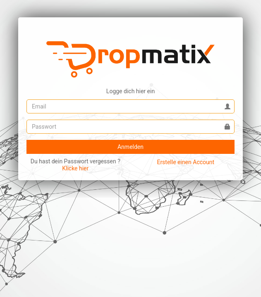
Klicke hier (75, 168)
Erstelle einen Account (185, 162)
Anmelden (130, 147)
